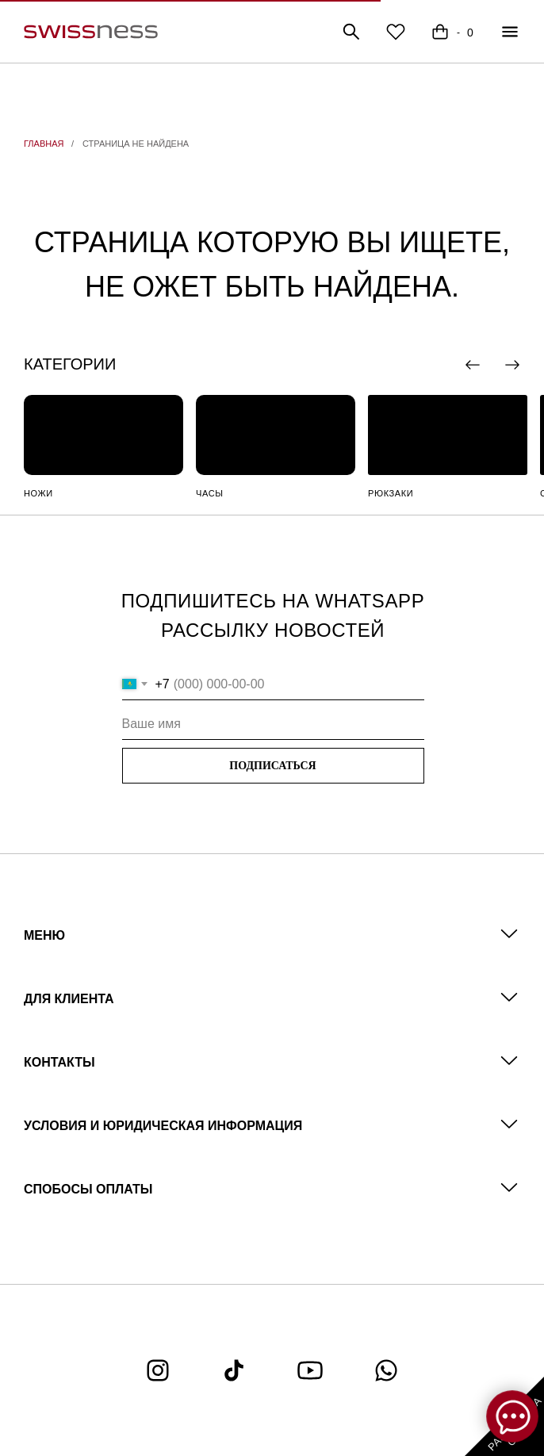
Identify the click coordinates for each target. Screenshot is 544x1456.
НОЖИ (38, 493)
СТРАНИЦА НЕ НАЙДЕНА (135, 143)
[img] (103, 435)
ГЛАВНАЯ (43, 143)
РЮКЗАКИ (390, 493)
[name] (273, 724)
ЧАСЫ (210, 493)
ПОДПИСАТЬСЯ (272, 766)
